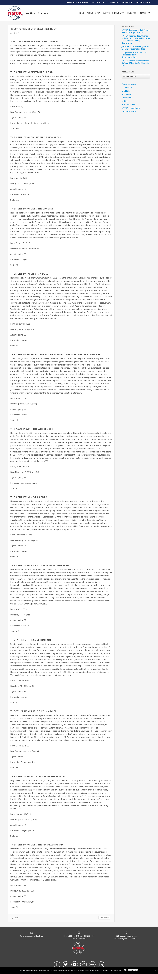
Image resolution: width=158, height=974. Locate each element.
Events (106, 13)
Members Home (143, 2)
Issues (143, 13)
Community (118, 13)
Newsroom (72, 2)
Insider (125, 101)
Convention (104, 918)
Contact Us (113, 2)
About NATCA (93, 13)
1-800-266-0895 (88, 936)
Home (81, 13)
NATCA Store (98, 2)
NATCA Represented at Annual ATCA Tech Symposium (136, 31)
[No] (155, 971)
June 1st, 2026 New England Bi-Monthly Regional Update (135, 47)
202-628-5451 (74, 936)
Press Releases (128, 104)
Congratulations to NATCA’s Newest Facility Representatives (134, 54)
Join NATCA (127, 2)
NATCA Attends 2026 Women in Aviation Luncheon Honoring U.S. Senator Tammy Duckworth (136, 39)
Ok (125, 970)
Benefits (84, 2)
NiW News (126, 94)
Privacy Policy (133, 970)
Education (131, 13)
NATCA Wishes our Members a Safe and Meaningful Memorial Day (135, 63)
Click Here (39, 936)
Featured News (129, 84)
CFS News (126, 91)
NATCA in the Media (131, 108)
